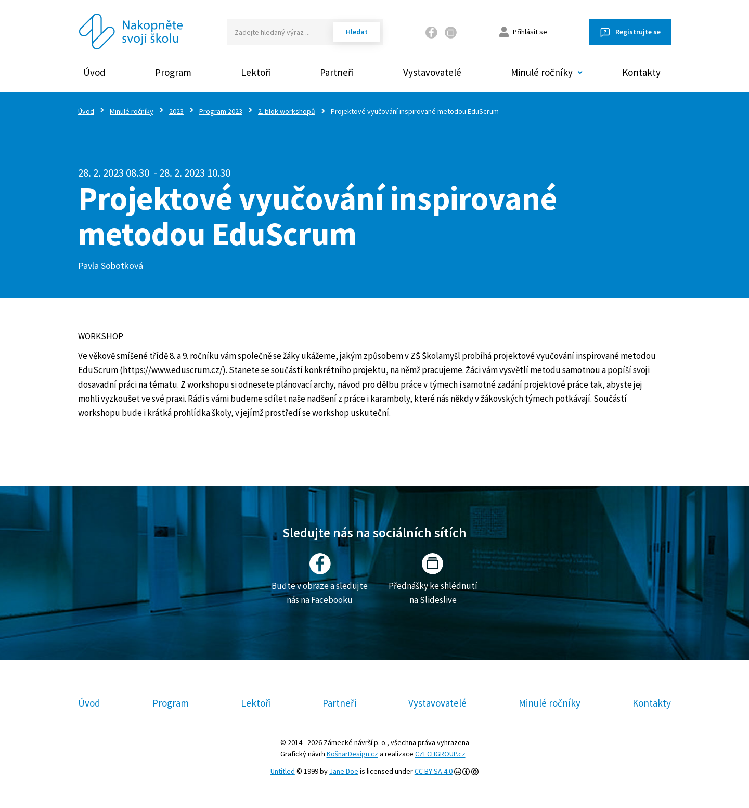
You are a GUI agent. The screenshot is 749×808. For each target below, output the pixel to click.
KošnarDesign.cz (352, 754)
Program (173, 72)
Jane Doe (343, 771)
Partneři (337, 72)
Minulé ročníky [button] (542, 72)
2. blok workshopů (286, 111)
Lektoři (256, 72)
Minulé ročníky (131, 111)
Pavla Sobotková (110, 266)
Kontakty (641, 72)
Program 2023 (220, 111)
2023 (176, 111)
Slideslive (438, 600)
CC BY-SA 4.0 (434, 771)
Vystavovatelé (432, 72)
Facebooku (332, 600)
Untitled (282, 771)
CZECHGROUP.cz (440, 754)
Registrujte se (638, 31)
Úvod (94, 72)
